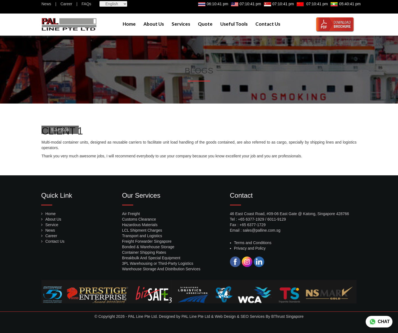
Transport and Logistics (142, 236)
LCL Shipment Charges (142, 230)
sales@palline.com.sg (261, 230)
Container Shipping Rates (144, 252)
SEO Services (252, 316)
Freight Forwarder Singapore (147, 241)
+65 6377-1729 (253, 225)
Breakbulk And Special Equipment (151, 258)
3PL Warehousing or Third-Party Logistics (157, 263)
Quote (205, 24)
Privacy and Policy (250, 248)
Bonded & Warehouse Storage (148, 247)
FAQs (86, 4)
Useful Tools (234, 24)
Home (129, 24)
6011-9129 (276, 219)
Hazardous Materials (140, 225)
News (46, 4)
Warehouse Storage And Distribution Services (161, 269)
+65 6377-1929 (251, 219)
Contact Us (267, 24)
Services (181, 24)
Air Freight (131, 214)
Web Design (225, 316)
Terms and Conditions (252, 243)
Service (51, 225)
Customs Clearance (139, 219)
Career (66, 4)
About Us (153, 24)
